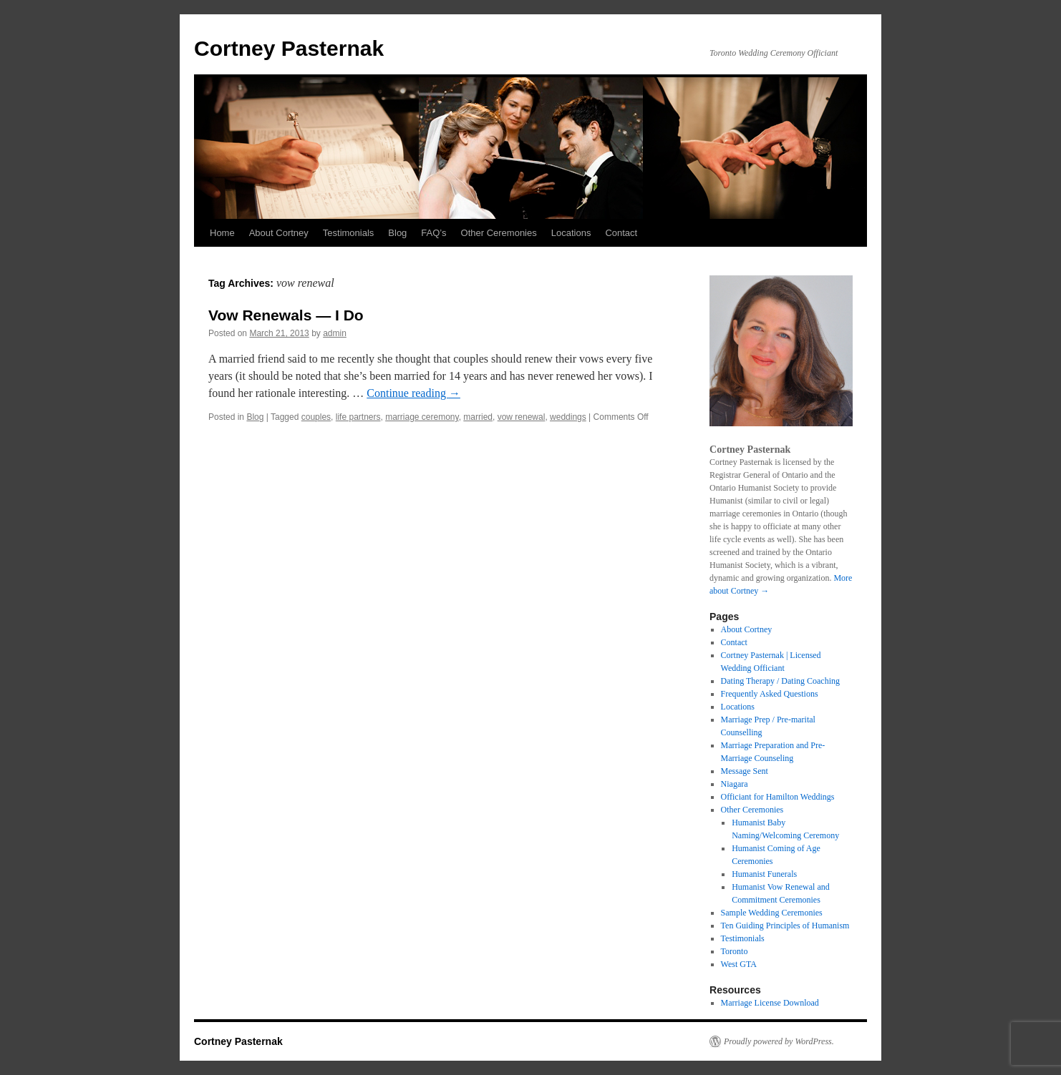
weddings (568, 417)
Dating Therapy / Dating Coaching (780, 681)
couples (316, 417)
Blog (397, 232)
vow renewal (522, 417)
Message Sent (744, 771)
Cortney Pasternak (289, 48)
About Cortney (279, 232)
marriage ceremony (421, 417)
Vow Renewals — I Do (286, 315)
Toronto (734, 951)
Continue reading (413, 393)
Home (222, 232)
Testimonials (348, 232)
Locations (571, 232)
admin (335, 333)
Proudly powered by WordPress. (779, 1041)
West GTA (739, 964)
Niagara (734, 784)
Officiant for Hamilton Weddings (778, 797)
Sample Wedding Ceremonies (772, 913)
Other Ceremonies (499, 232)
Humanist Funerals (764, 874)
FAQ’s (433, 232)
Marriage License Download (770, 1003)
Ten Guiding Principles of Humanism (785, 926)
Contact (621, 232)
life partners (358, 417)
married (478, 417)
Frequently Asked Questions (769, 694)
